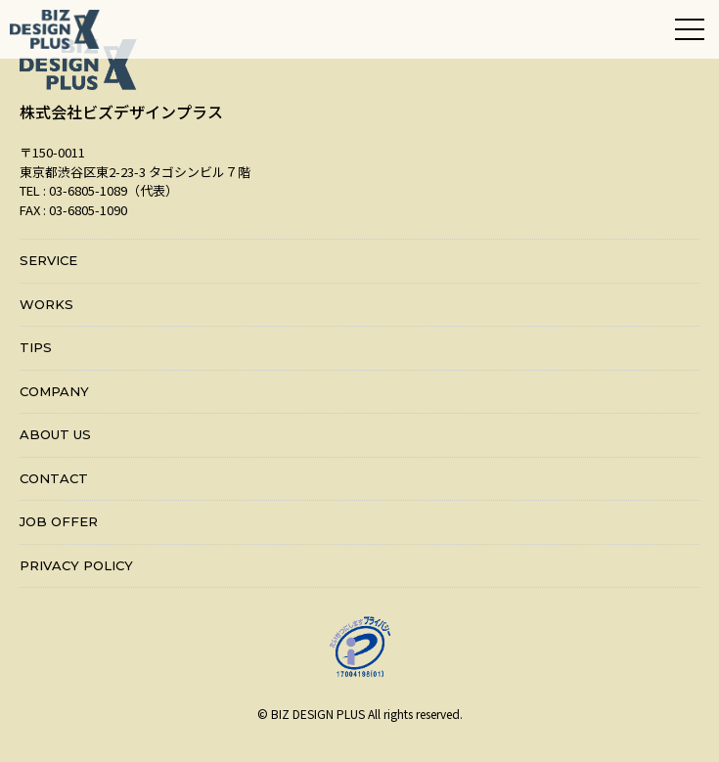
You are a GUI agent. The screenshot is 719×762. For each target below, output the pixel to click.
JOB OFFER (59, 521)
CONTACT (54, 478)
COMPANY (54, 391)
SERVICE (48, 260)
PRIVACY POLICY (76, 565)
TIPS (36, 347)
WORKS (46, 304)
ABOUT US (55, 434)
